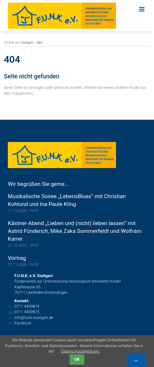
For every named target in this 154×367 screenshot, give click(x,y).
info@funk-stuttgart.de (33, 317)
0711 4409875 (26, 311)
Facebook (22, 323)
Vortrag (17, 258)
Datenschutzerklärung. (80, 351)
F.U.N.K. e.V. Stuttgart (18, 42)
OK (77, 359)
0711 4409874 (26, 306)
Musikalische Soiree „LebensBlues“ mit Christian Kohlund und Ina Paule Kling (67, 200)
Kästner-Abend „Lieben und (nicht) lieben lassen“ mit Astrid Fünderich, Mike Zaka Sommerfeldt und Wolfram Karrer (74, 231)
